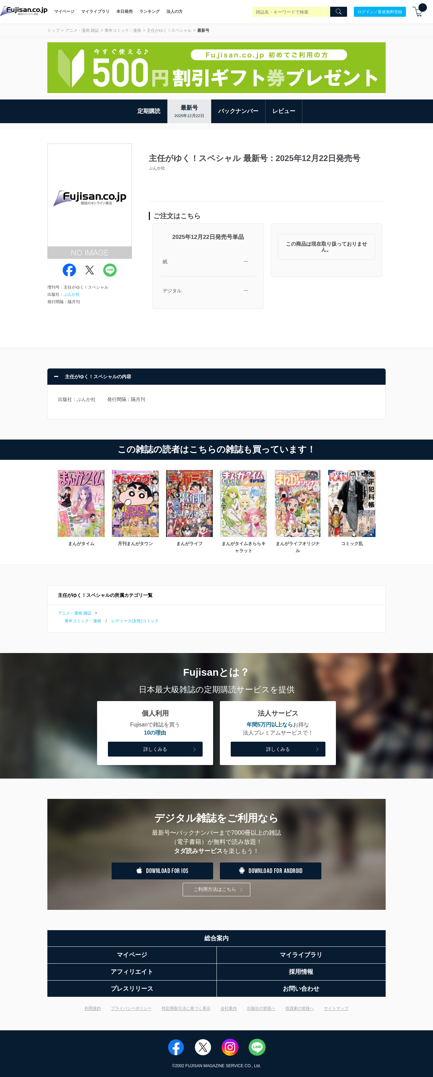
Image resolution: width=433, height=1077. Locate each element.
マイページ (64, 11)
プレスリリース (132, 988)
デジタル (172, 290)
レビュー (283, 111)
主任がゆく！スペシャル (169, 30)
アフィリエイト (132, 971)
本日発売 (124, 11)
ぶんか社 (72, 294)
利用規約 (93, 1008)
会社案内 (229, 1008)
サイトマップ (336, 1008)
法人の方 (174, 11)
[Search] (338, 12)
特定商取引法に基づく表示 (186, 1008)
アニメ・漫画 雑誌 (82, 30)
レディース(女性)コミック (135, 621)
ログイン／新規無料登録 (380, 11)
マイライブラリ (95, 11)
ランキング (149, 11)
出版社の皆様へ (261, 1008)
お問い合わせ (301, 988)
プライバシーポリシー (131, 1008)
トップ (53, 30)
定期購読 (148, 111)
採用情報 (301, 971)
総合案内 (216, 938)
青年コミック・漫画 (123, 30)
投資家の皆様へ (300, 1008)
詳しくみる (170, 749)
